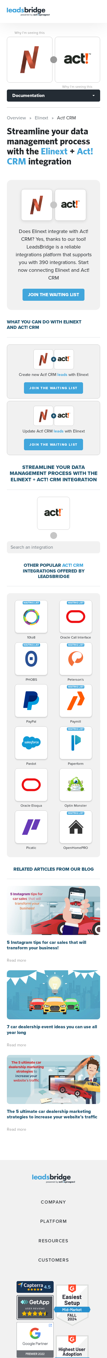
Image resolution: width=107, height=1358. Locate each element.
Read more (16, 960)
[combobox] (53, 547)
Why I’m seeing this (30, 32)
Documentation (28, 95)
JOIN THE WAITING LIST (53, 294)
